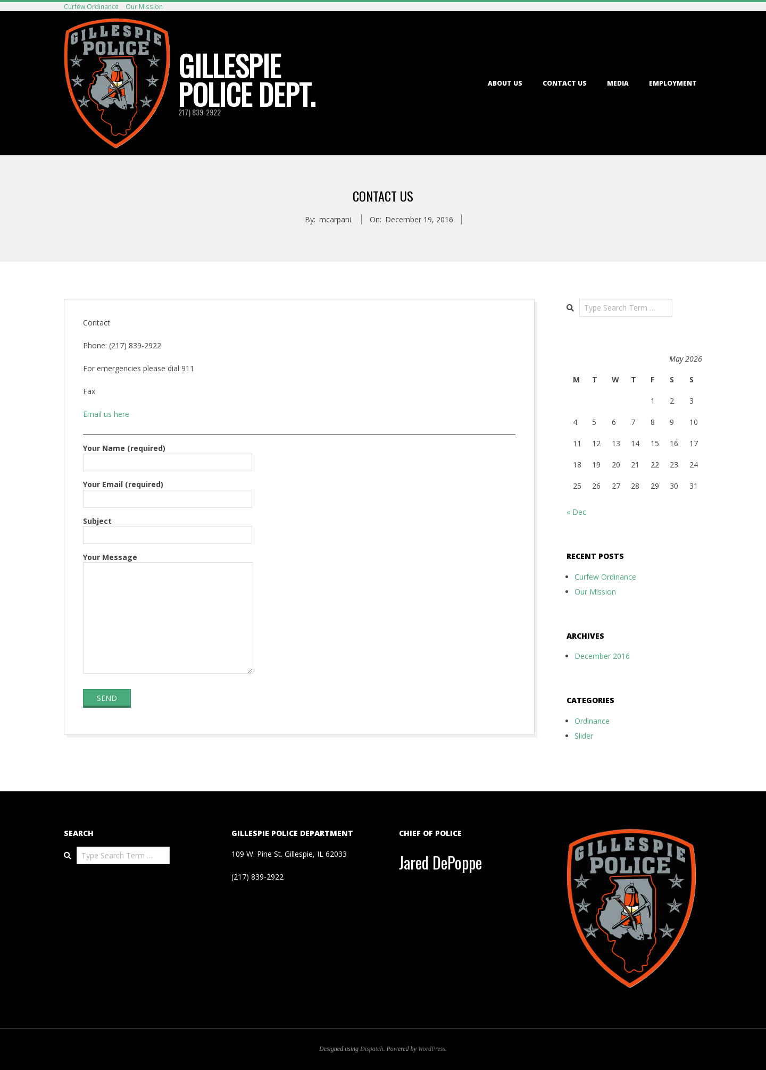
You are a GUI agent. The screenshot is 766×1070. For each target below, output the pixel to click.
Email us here (106, 414)
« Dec (576, 512)
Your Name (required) (167, 455)
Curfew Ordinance (91, 6)
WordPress (431, 1048)
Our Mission (144, 6)
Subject (167, 528)
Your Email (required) (167, 491)
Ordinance (592, 721)
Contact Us (565, 83)
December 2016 (602, 656)
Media (618, 83)
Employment (673, 83)
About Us (505, 83)
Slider (583, 736)
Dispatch (371, 1048)
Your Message (168, 614)
